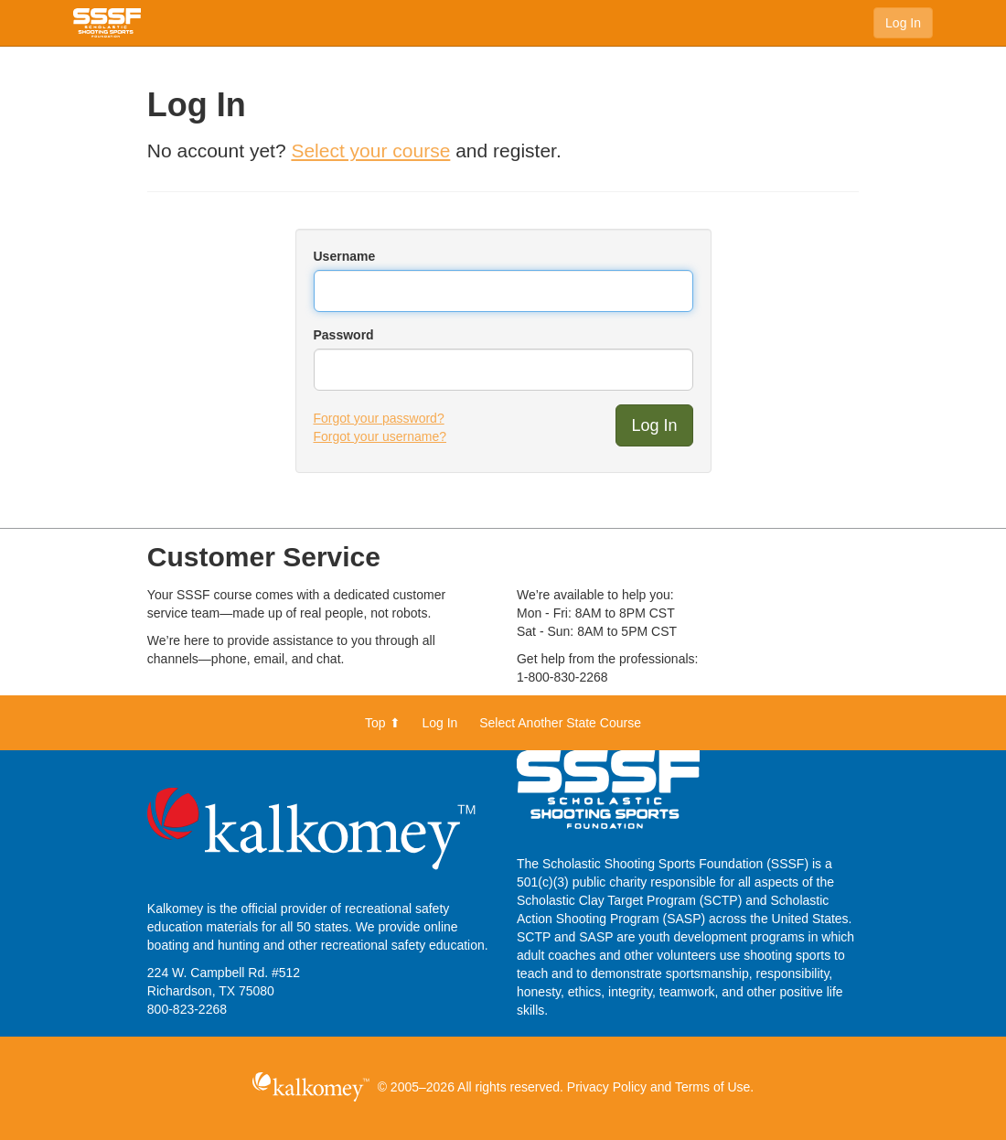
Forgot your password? (379, 418)
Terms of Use (712, 1087)
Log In (903, 23)
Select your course (370, 150)
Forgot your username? (380, 436)
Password (344, 335)
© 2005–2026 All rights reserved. (470, 1087)
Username (345, 256)
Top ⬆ (382, 722)
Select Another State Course (560, 722)
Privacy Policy (607, 1087)
